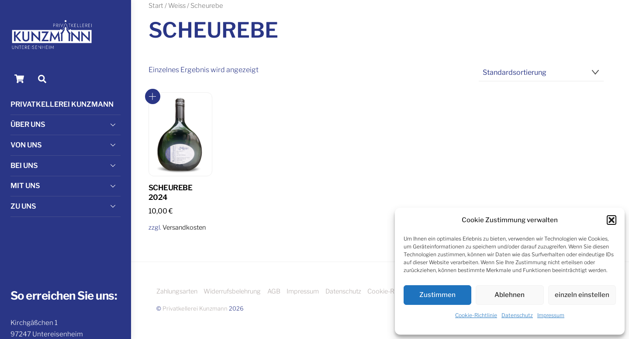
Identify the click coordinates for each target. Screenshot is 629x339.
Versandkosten (184, 227)
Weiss (177, 6)
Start (156, 6)
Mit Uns (65, 186)
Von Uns (65, 145)
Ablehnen (509, 295)
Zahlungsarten (176, 291)
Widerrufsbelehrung (232, 291)
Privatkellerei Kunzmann (62, 104)
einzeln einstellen (582, 295)
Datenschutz (517, 315)
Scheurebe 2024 (170, 192)
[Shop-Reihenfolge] (541, 72)
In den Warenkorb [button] (152, 96)
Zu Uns (65, 206)
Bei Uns (65, 165)
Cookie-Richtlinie (476, 315)
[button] (611, 220)
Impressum (550, 315)
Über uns (65, 125)
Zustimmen (437, 295)
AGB (273, 291)
